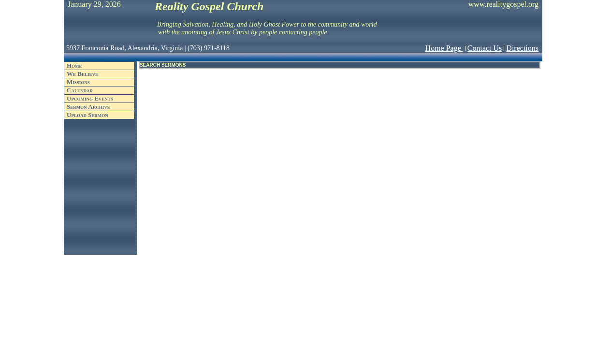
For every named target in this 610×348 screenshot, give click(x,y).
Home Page (444, 48)
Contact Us (484, 48)
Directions (522, 48)
